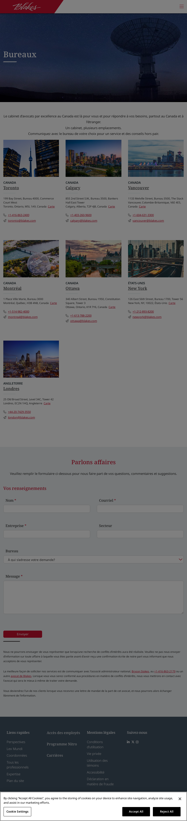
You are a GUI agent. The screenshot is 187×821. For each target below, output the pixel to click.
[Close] (180, 799)
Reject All (166, 811)
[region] (93, 806)
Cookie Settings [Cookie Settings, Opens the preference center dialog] (17, 811)
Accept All (136, 811)
